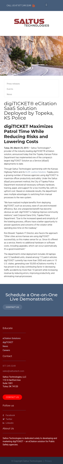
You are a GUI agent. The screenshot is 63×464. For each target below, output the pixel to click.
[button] (46, 5)
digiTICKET (8, 342)
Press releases (13, 84)
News (9, 94)
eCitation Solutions (11, 338)
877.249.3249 (24, 5)
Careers (6, 350)
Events (10, 89)
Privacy (48, 461)
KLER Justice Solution (35, 172)
